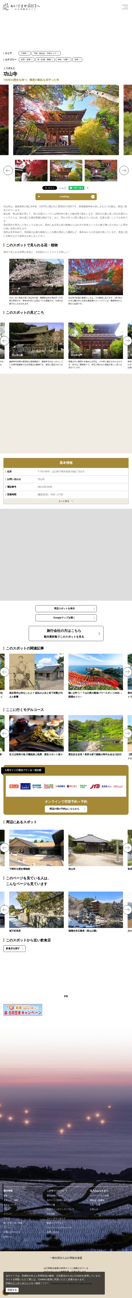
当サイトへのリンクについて (60, 1209)
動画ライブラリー (55, 1223)
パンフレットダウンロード (59, 1227)
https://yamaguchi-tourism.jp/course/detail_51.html (36, 736)
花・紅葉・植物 (44, 59)
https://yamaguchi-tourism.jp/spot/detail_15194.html (95, 850)
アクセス (7, 1227)
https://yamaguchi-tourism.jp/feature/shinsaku (36, 676)
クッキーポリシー (22, 1283)
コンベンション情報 (99, 1195)
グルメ (6, 1209)
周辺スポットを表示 (64, 608)
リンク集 (51, 1205)
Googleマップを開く (64, 617)
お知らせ (7, 1236)
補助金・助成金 (97, 1200)
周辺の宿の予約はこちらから (64, 808)
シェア (62, 187)
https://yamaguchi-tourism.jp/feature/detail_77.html (95, 676)
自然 (76, 59)
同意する (12, 1290)
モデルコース (9, 1205)
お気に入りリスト (11, 1232)
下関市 (24, 53)
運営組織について (55, 1195)
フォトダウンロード (56, 1218)
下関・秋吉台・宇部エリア (45, 53)
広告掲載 (51, 1214)
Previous (8, 170)
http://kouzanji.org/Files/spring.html (36, 282)
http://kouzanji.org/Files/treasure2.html (36, 346)
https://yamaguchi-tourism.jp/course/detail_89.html (95, 736)
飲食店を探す (13, 948)
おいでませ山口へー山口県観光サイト (20, 7)
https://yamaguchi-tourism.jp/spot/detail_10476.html (36, 912)
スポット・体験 (10, 1200)
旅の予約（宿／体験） (14, 1223)
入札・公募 (95, 1205)
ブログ (6, 1218)
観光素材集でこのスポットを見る (64, 633)
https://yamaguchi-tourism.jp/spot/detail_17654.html (36, 850)
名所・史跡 (25, 59)
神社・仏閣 (62, 59)
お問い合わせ (53, 1232)
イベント (7, 1214)
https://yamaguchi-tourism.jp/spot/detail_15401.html (95, 912)
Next (124, 170)
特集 (5, 1195)
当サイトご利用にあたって (59, 1200)
